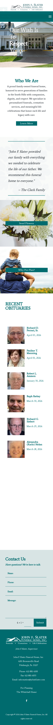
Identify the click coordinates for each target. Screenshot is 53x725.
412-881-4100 (32, 671)
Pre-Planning (27, 688)
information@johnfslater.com (31, 679)
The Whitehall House (26, 692)
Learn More (26, 123)
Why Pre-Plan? (26, 269)
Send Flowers (26, 223)
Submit (40, 622)
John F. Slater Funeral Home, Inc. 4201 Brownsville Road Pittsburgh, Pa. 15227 (28, 661)
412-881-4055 (30, 675)
